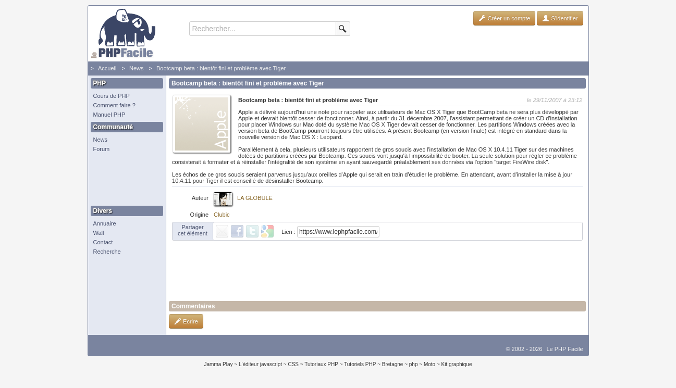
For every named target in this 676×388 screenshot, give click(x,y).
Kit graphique (456, 364)
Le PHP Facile (564, 349)
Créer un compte (504, 18)
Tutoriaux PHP (321, 364)
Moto (429, 364)
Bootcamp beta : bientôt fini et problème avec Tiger (221, 68)
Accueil (107, 68)
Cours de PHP (111, 96)
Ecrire (186, 321)
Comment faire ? (114, 105)
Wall (98, 233)
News (136, 68)
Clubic (222, 214)
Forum (101, 149)
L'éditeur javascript (260, 364)
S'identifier (559, 18)
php (413, 364)
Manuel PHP (109, 114)
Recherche (107, 251)
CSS (293, 364)
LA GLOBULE (255, 198)
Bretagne (392, 364)
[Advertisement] (124, 179)
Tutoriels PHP (360, 364)
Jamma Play (218, 364)
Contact (103, 242)
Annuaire (104, 223)
